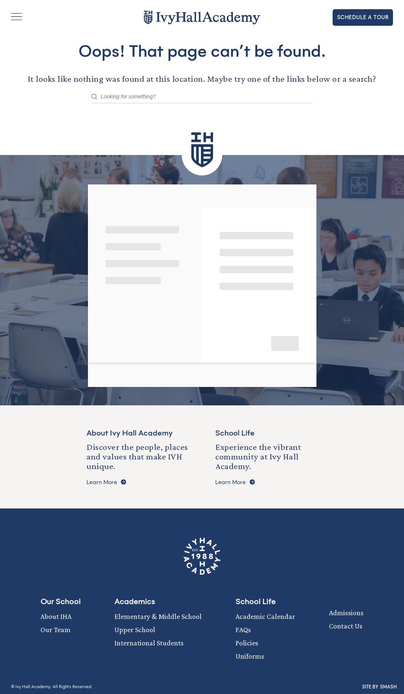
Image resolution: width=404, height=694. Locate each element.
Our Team (55, 630)
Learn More (106, 482)
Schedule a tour (363, 17)
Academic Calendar (265, 616)
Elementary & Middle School (158, 616)
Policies (246, 643)
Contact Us (345, 626)
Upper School (134, 630)
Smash (388, 687)
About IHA (55, 616)
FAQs (243, 630)
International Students (149, 643)
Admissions (346, 613)
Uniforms (249, 656)
